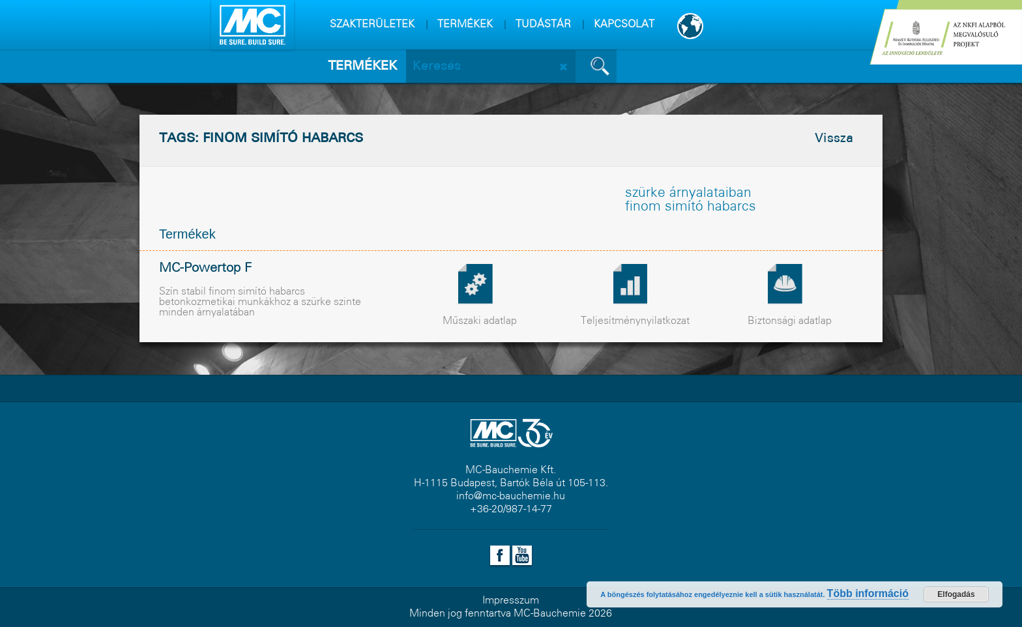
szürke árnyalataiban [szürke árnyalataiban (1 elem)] (688, 193)
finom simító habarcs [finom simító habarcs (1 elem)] (690, 207)
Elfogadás (955, 594)
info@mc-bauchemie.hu (510, 496)
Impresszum (510, 600)
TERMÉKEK (465, 24)
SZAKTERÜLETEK (372, 24)
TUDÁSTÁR (543, 24)
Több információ (868, 593)
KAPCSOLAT (624, 24)
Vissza (834, 139)
